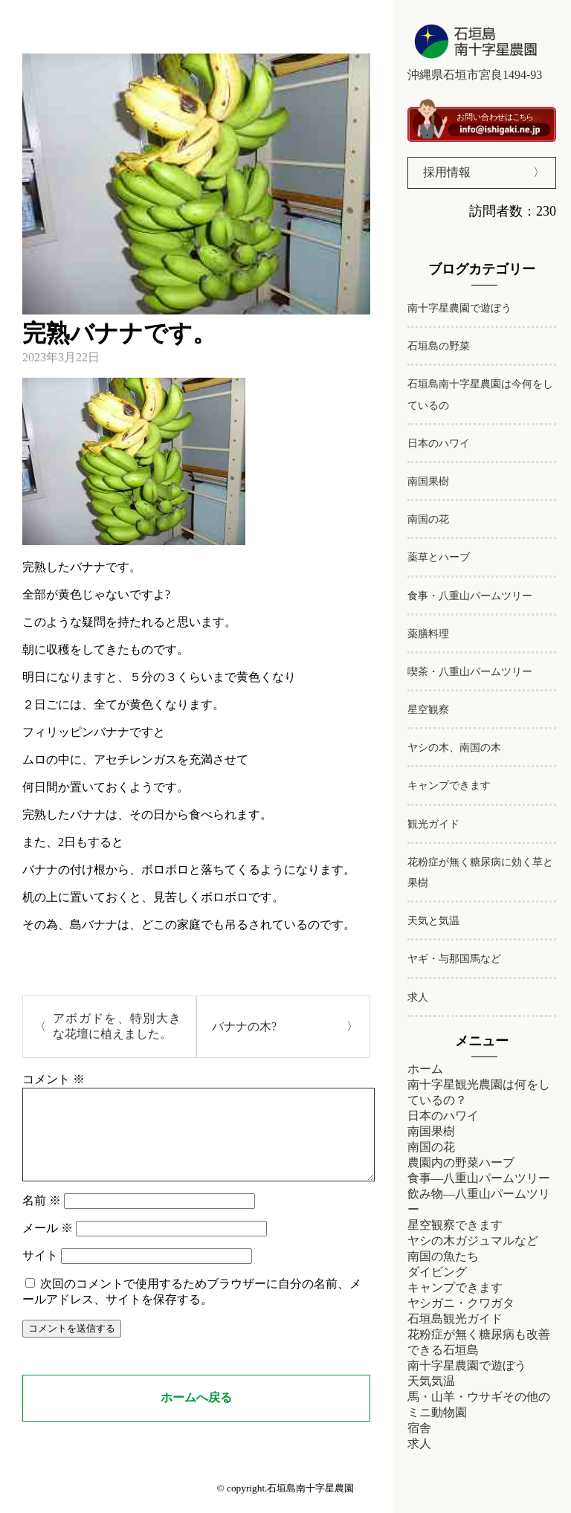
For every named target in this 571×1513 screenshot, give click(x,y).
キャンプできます (449, 785)
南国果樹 (428, 481)
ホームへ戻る (196, 1415)
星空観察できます (455, 1225)
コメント (53, 1079)
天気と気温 (433, 920)
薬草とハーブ (438, 557)
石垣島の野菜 (438, 346)
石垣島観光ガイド (455, 1318)
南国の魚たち (443, 1256)
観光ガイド (433, 824)
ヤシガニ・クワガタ (460, 1303)
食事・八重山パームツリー (469, 595)
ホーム (425, 1068)
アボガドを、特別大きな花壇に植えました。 (117, 1026)
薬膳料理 (428, 633)
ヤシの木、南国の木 (454, 747)
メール (47, 1245)
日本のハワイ (438, 443)
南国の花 (428, 519)
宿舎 (419, 1428)
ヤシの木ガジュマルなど (472, 1240)
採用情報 (447, 172)
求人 (417, 997)
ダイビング (437, 1271)
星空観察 (428, 709)
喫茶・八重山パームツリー (469, 671)
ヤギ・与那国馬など (454, 958)
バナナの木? (244, 1026)
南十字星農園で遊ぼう (459, 308)
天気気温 (431, 1381)
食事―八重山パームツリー (478, 1178)
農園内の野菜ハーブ (460, 1162)
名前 (41, 1218)
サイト (40, 1273)
